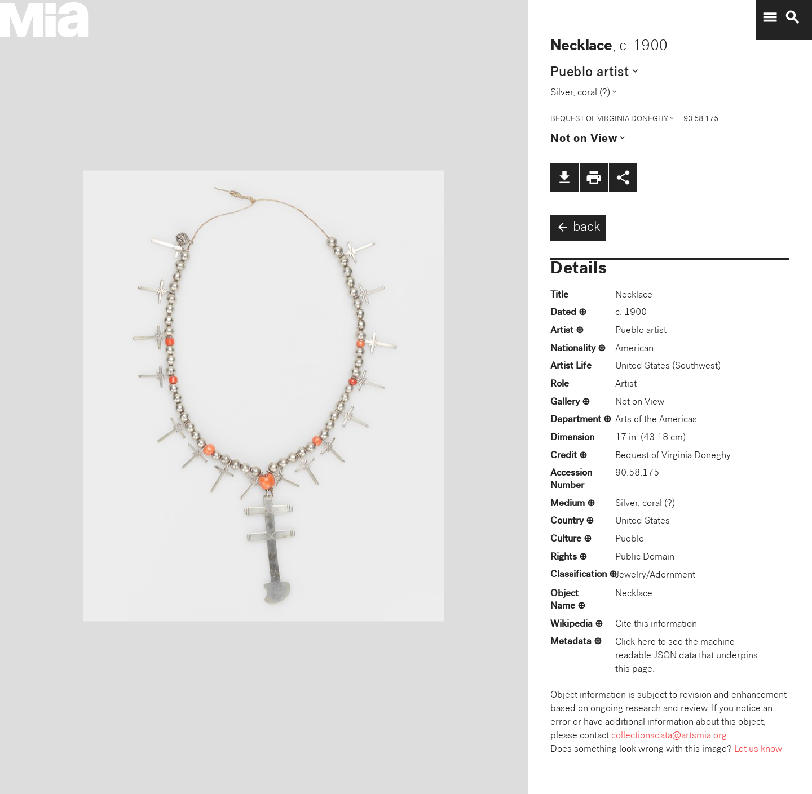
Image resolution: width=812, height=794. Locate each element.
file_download (564, 177)
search (792, 17)
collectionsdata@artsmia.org (669, 736)
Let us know (758, 750)
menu (769, 17)
